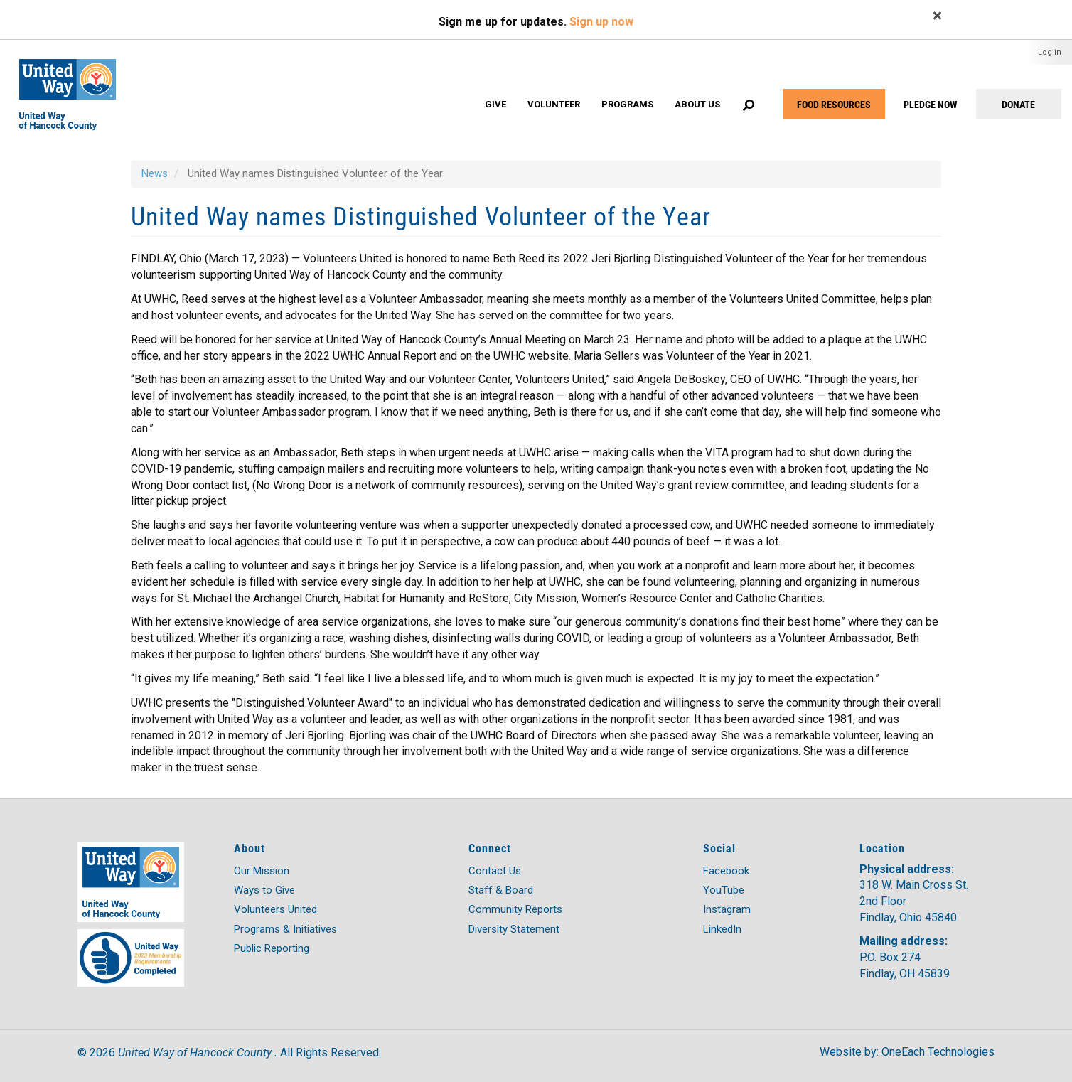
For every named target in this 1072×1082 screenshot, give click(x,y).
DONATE (1018, 104)
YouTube (723, 890)
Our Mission (261, 870)
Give (495, 104)
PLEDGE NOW (930, 104)
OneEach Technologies (938, 1052)
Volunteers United (275, 909)
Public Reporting (271, 948)
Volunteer (553, 104)
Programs (627, 104)
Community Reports (515, 909)
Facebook (726, 870)
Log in (1049, 52)
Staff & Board (500, 890)
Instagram (727, 909)
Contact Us (494, 870)
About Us (697, 104)
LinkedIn (722, 929)
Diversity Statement (513, 929)
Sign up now (601, 21)
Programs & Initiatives (285, 929)
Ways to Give (264, 890)
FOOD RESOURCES (834, 104)
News (154, 173)
